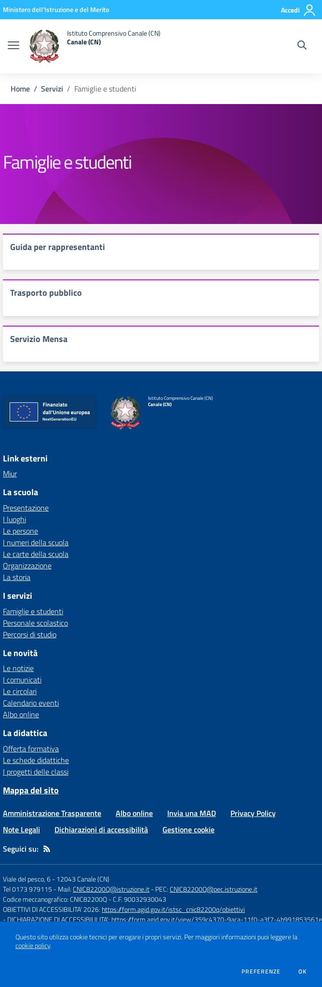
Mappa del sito (31, 790)
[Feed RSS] (46, 848)
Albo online (21, 714)
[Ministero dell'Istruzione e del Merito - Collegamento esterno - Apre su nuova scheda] (56, 9)
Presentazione (26, 507)
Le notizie (18, 668)
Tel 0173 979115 (27, 889)
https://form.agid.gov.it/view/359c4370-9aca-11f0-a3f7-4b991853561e (216, 919)
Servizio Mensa (38, 338)
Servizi (52, 88)
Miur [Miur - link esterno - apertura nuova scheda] (10, 473)
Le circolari (20, 691)
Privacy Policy (253, 813)
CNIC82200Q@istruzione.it (111, 889)
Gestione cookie (188, 829)
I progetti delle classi (35, 771)
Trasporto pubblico (46, 292)
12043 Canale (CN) (82, 879)
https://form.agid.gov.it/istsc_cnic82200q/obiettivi (173, 909)
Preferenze (261, 971)
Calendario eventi (31, 703)
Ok (302, 971)
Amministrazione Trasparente (52, 813)
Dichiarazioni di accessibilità (101, 829)
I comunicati (22, 679)
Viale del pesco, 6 (27, 879)
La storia (16, 577)
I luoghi (14, 519)
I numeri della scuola (35, 542)
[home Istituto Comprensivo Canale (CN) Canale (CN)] (95, 46)
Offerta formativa (31, 748)
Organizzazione (27, 565)
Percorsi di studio (29, 634)
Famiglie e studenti (33, 611)
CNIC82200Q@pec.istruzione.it (213, 889)
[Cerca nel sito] (302, 46)
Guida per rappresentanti (57, 246)
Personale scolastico (35, 623)
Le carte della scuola (35, 554)
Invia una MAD (191, 813)
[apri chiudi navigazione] (13, 46)
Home (20, 88)
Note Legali (21, 829)
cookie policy (32, 945)
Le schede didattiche (36, 760)
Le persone (20, 531)
